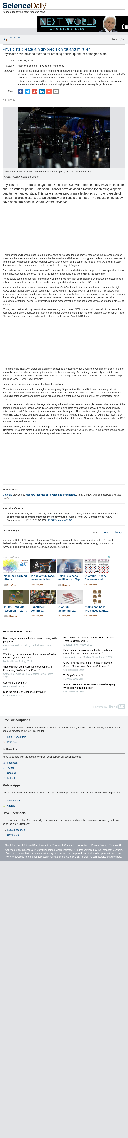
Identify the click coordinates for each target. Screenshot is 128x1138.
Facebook (12, 762)
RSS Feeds (13, 742)
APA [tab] (105, 532)
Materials (7, 494)
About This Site (13, 845)
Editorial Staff (31, 845)
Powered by (109, 706)
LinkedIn (11, 778)
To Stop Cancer (73, 675)
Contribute (69, 845)
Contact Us (13, 835)
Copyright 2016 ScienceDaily (20, 850)
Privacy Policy (98, 845)
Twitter (10, 767)
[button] (20, 91)
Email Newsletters (16, 737)
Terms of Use (116, 845)
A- (10, 37)
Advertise (83, 845)
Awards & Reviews (51, 845)
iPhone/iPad (13, 800)
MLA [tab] (95, 532)
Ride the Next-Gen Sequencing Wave (24, 692)
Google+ (11, 773)
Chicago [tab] (118, 532)
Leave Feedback (16, 829)
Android (11, 805)
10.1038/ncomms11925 (60, 520)
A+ (20, 37)
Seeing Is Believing (15, 682)
